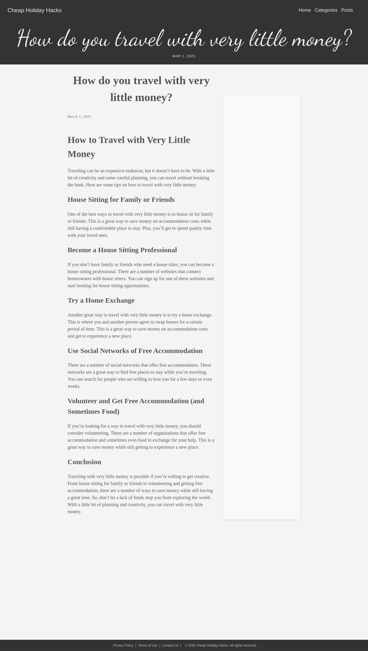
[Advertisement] (261, 168)
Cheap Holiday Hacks (35, 10)
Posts (347, 10)
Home (305, 10)
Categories (326, 10)
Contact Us (170, 645)
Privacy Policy (123, 645)
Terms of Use (147, 645)
